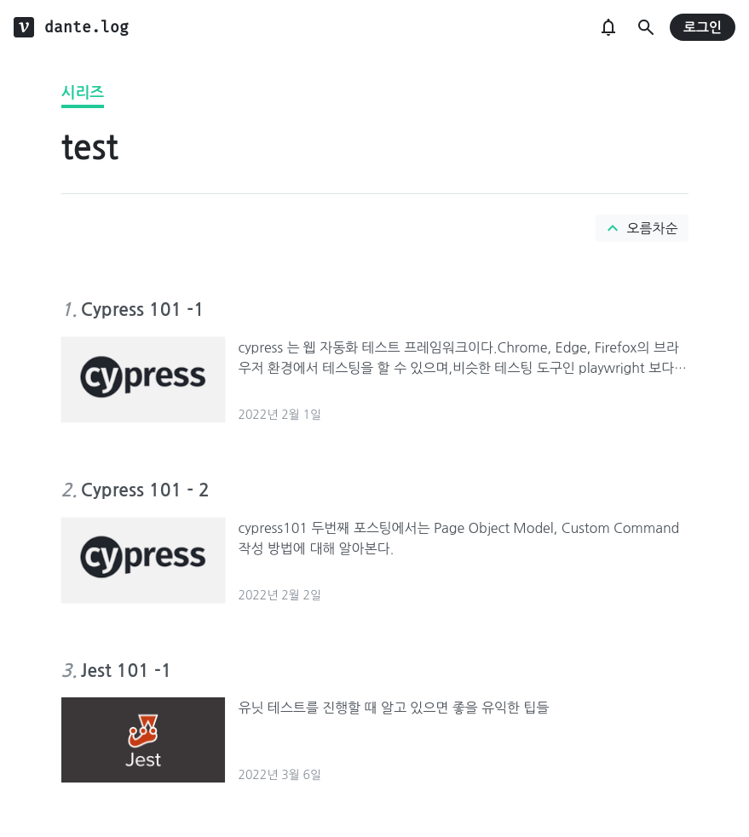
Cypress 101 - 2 (145, 490)
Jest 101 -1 (126, 670)
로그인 (702, 27)
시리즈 (83, 92)
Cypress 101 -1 (143, 309)
